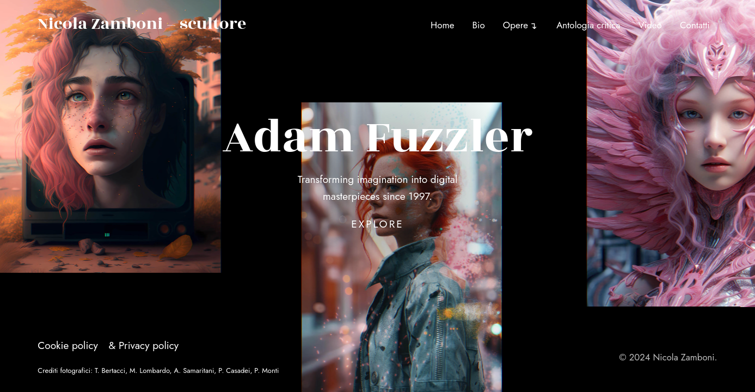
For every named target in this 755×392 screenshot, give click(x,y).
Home (442, 25)
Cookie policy (68, 345)
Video (650, 25)
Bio (478, 25)
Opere (515, 25)
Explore (377, 224)
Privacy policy (149, 345)
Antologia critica (588, 25)
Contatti (695, 25)
